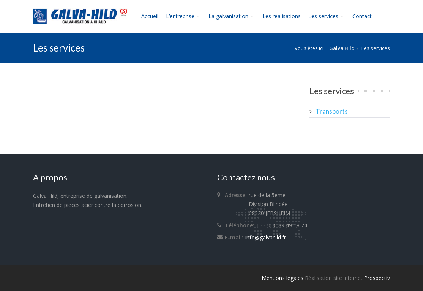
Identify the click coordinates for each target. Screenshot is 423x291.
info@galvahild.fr (265, 237)
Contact (362, 16)
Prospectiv (377, 278)
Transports (332, 111)
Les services (326, 16)
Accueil (149, 16)
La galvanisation (231, 16)
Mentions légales (282, 278)
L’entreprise (183, 16)
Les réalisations (281, 16)
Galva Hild (342, 48)
